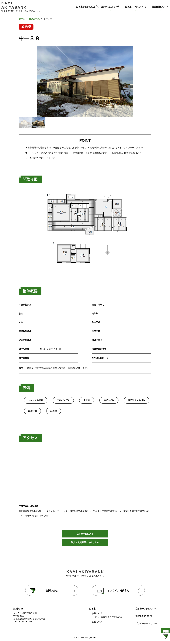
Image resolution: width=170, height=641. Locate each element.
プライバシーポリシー (146, 626)
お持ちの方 (97, 624)
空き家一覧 (34, 19)
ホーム (22, 19)
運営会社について (160, 7)
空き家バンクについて (135, 7)
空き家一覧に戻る (85, 534)
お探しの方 (97, 616)
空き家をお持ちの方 (110, 7)
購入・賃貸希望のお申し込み (85, 544)
